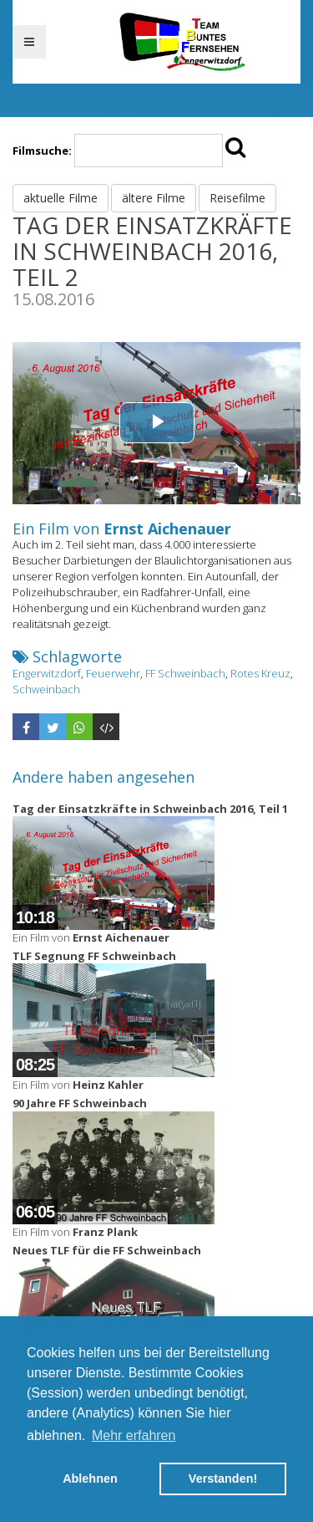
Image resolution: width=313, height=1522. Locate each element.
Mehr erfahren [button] (134, 1435)
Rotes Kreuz (260, 673)
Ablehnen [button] (90, 1478)
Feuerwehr (113, 673)
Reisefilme (237, 198)
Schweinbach (46, 689)
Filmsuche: (42, 150)
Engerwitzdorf (47, 673)
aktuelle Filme (60, 198)
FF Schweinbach (185, 673)
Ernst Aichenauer (167, 528)
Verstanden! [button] (223, 1478)
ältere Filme (153, 198)
